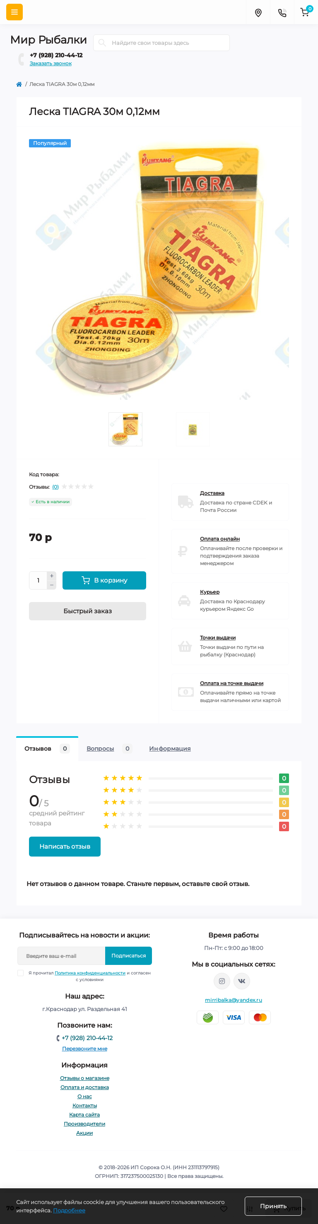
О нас (84, 1096)
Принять (273, 1206)
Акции (84, 1133)
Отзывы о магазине (84, 1078)
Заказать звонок (51, 63)
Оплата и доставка (84, 1087)
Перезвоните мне (84, 1048)
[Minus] (51, 585)
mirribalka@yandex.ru (233, 1000)
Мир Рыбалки (48, 40)
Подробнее (69, 1210)
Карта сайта (84, 1114)
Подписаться (128, 955)
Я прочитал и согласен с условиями (89, 976)
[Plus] (51, 575)
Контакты (84, 1105)
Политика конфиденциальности (90, 973)
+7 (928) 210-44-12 (56, 55)
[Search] (102, 42)
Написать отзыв (64, 846)
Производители (84, 1124)
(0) (55, 487)
